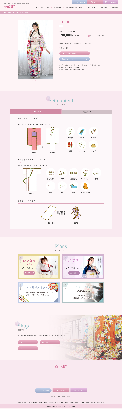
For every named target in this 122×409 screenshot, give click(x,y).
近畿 (21, 342)
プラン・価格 (90, 8)
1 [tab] (33, 80)
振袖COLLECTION (13, 12)
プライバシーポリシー (65, 398)
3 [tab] (38, 80)
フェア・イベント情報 (42, 8)
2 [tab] (35, 80)
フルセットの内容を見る (96, 36)
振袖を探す (57, 8)
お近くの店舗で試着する (71, 54)
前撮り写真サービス (70, 60)
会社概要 (90, 380)
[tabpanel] (35, 49)
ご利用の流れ (103, 8)
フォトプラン (56, 384)
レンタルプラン (57, 377)
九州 (21, 349)
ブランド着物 (33, 380)
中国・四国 (45, 342)
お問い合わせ (54, 398)
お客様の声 (91, 375)
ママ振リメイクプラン (59, 382)
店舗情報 (115, 8)
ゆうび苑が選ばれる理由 (73, 8)
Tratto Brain (71, 407)
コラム (89, 377)
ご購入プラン (56, 380)
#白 (61, 26)
